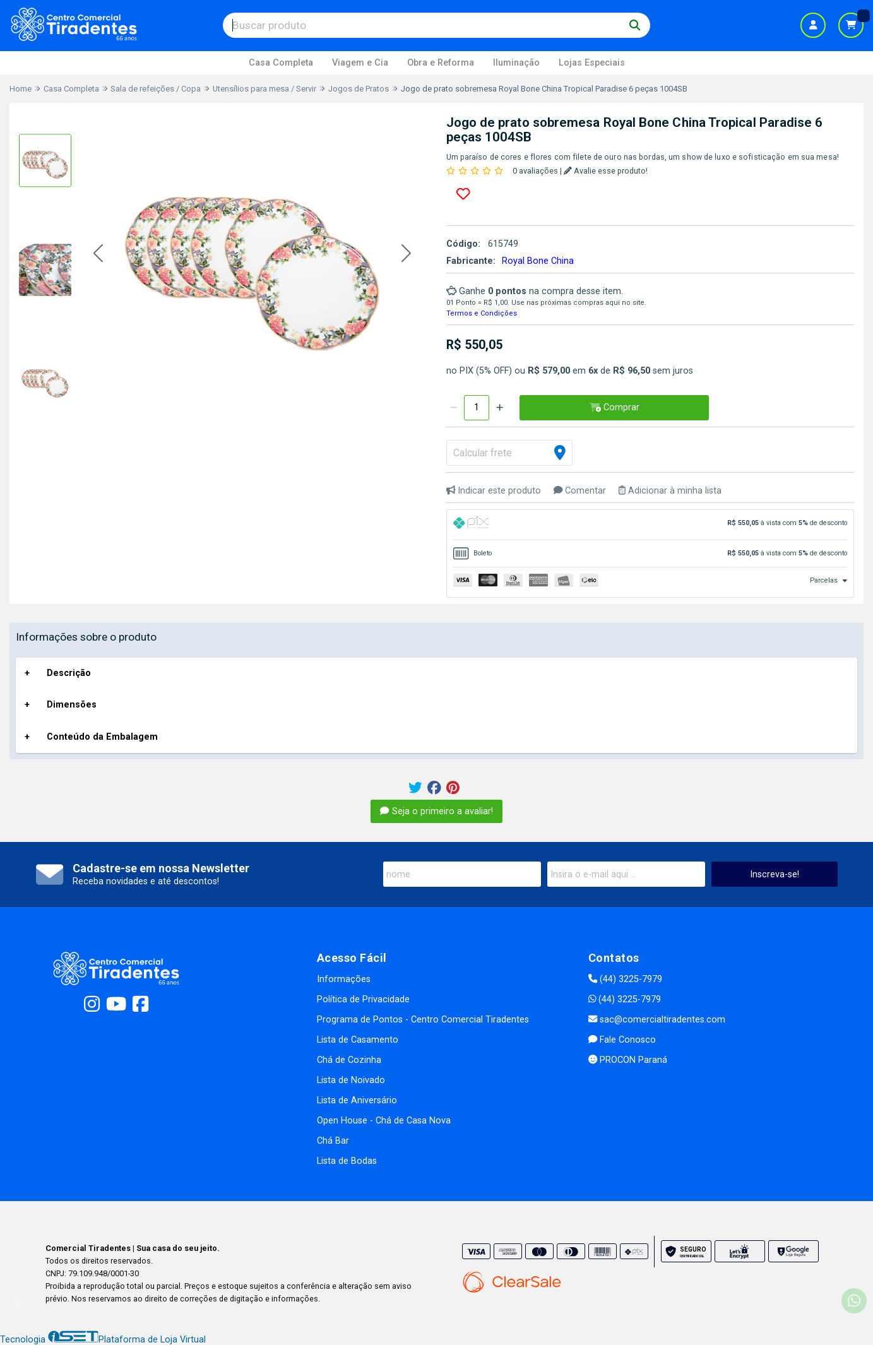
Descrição (69, 673)
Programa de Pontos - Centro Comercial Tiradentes (423, 1019)
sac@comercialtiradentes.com (656, 1019)
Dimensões (72, 704)
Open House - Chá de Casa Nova (384, 1120)
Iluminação (516, 62)
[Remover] (453, 407)
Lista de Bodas (347, 1161)
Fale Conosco (622, 1039)
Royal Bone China (538, 261)
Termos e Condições (481, 313)
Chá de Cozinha (349, 1060)
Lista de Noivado (351, 1080)
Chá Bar (333, 1140)
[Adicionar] (499, 407)
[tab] (650, 525)
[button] (98, 254)
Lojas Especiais (592, 62)
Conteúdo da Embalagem (102, 737)
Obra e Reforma (440, 62)
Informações (344, 979)
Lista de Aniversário (357, 1100)
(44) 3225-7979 (625, 979)
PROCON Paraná (627, 1060)
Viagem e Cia (360, 62)
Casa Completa (281, 62)
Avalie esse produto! (606, 170)
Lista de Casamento (357, 1039)
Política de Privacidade (363, 999)
